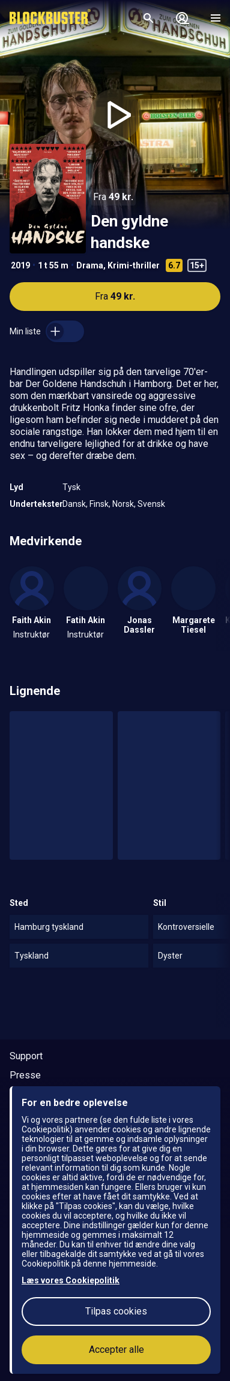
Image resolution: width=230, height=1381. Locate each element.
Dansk (74, 504)
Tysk (71, 487)
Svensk (151, 504)
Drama (89, 265)
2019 (20, 265)
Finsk (99, 504)
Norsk (123, 504)
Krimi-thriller (133, 265)
